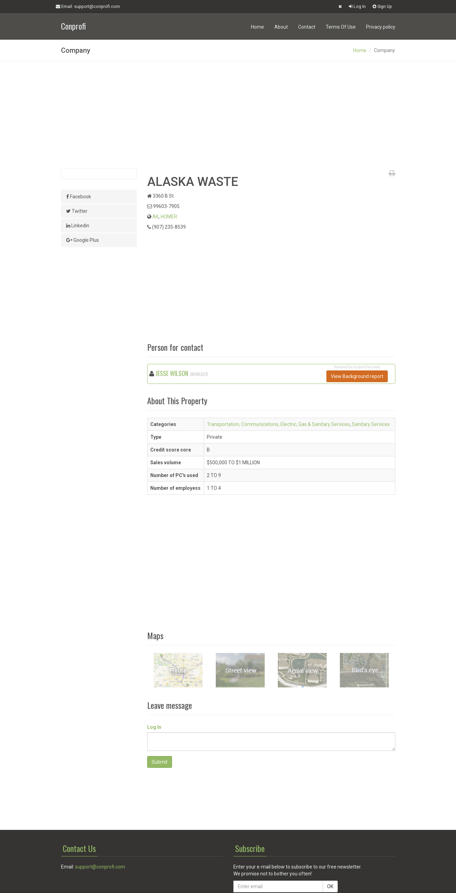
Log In (357, 6)
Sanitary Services (371, 424)
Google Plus (82, 240)
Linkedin (77, 225)
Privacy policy (380, 27)
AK (155, 216)
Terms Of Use (341, 27)
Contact (306, 27)
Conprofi (73, 25)
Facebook (78, 196)
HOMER (169, 216)
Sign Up (382, 6)
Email (88, 6)
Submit (160, 762)
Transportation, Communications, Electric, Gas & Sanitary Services (278, 424)
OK (330, 886)
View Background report (357, 376)
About (281, 27)
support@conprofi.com (100, 867)
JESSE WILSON (171, 373)
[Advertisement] (228, 115)
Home (257, 27)
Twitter (77, 211)
